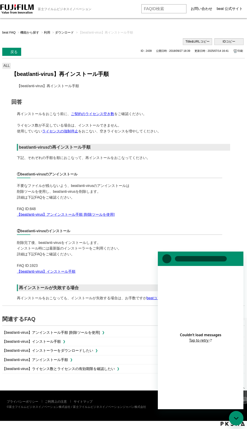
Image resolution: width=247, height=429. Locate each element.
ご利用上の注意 (56, 401)
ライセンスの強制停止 (60, 131)
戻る (14, 52)
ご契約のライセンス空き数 (92, 114)
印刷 (240, 50)
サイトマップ (83, 401)
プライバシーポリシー (22, 401)
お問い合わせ (201, 9)
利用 (47, 32)
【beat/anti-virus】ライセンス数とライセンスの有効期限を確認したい (58, 369)
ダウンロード (64, 32)
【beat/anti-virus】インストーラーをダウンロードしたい (47, 350)
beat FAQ (9, 32)
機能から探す (29, 32)
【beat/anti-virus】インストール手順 (46, 271)
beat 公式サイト (230, 9)
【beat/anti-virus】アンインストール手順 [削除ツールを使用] (66, 214)
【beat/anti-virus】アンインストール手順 (35, 360)
